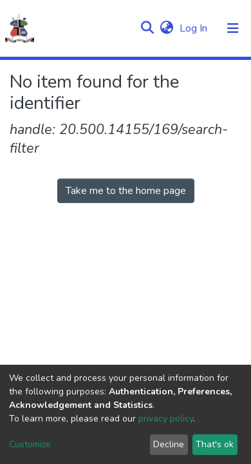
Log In (195, 28)
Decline (168, 444)
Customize (30, 444)
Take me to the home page (126, 191)
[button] (166, 28)
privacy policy (165, 418)
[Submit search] (147, 28)
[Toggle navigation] (233, 28)
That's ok (215, 444)
